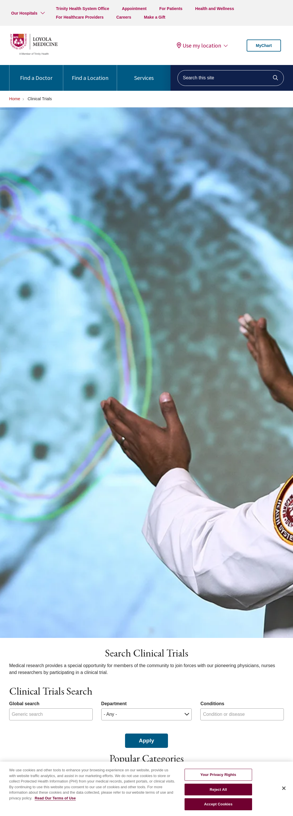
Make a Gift (154, 17)
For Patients (171, 8)
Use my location (199, 45)
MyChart (264, 45)
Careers (123, 17)
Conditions (212, 703)
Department (114, 703)
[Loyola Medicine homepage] (33, 54)
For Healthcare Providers (80, 17)
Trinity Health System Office (82, 8)
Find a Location (90, 73)
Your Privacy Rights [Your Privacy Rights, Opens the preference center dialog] (218, 778)
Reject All (218, 793)
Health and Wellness (214, 8)
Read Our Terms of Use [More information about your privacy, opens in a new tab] (55, 802)
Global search (24, 703)
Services (144, 73)
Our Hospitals (24, 13)
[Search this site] (230, 78)
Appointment (134, 8)
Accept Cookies (218, 808)
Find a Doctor (36, 73)
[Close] (284, 792)
